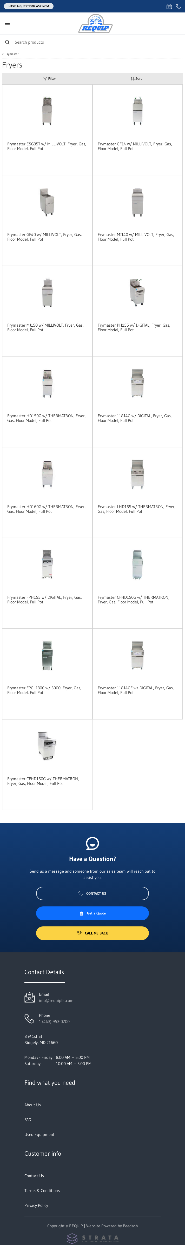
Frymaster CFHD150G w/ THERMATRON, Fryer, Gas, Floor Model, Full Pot (133, 599)
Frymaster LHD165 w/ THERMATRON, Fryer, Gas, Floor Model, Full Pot (137, 509)
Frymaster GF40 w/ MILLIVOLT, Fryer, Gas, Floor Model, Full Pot (44, 236)
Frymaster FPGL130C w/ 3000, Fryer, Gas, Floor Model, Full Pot (44, 690)
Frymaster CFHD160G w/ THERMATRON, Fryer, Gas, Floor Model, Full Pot (43, 781)
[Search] (92, 42)
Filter (49, 78)
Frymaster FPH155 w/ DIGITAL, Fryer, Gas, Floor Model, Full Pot (44, 599)
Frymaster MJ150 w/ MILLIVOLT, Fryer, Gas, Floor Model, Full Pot (45, 327)
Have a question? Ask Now (29, 6)
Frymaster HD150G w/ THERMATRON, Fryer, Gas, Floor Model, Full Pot (46, 418)
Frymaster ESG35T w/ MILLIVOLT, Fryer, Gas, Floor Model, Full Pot (46, 146)
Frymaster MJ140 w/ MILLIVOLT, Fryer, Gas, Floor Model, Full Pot (136, 236)
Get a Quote (92, 913)
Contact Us (92, 893)
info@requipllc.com (56, 1000)
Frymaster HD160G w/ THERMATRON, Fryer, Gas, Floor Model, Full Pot (46, 509)
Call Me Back (92, 933)
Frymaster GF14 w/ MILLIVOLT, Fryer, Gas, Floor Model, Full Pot (135, 146)
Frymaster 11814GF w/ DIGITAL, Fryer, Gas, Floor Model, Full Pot (136, 690)
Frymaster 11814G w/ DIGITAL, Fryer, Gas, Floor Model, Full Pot (135, 418)
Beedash (130, 1225)
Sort (136, 78)
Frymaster (11, 54)
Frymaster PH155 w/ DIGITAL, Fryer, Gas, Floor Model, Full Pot (134, 327)
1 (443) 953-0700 (54, 1021)
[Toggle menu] (7, 23)
